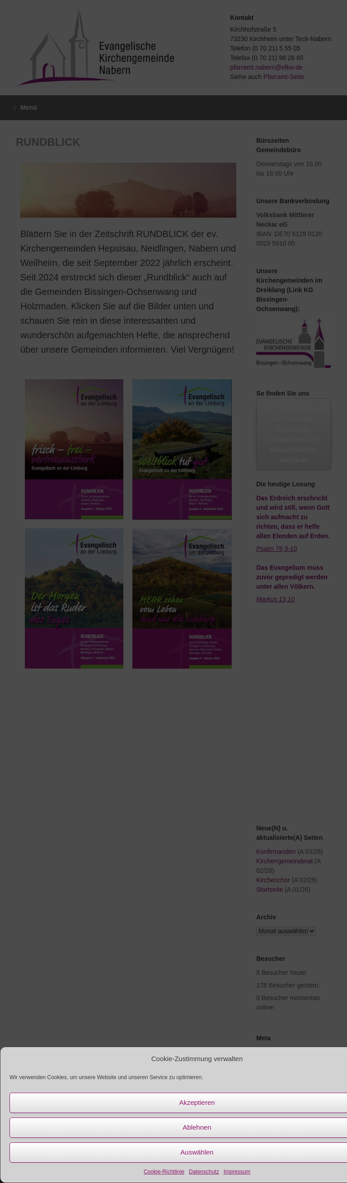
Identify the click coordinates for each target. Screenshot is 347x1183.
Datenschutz (204, 1172)
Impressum (237, 1172)
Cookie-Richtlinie (164, 1172)
